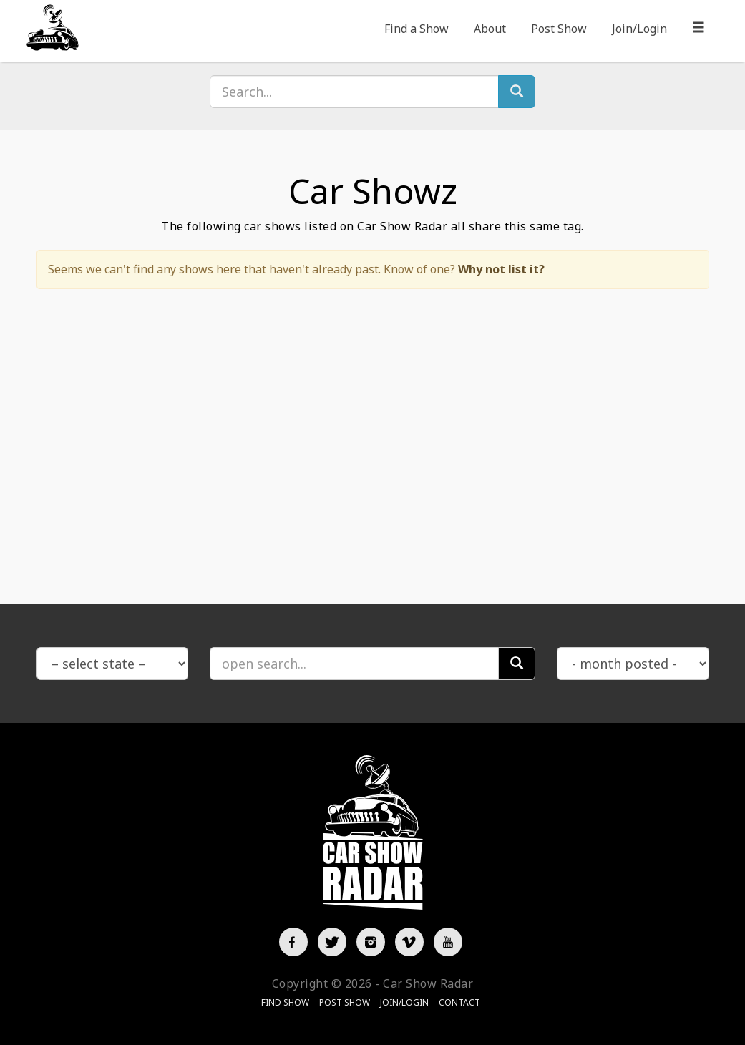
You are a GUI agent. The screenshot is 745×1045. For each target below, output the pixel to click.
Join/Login (639, 29)
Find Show (285, 1002)
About (490, 29)
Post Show (559, 29)
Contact (459, 1002)
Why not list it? (501, 269)
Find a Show (416, 29)
